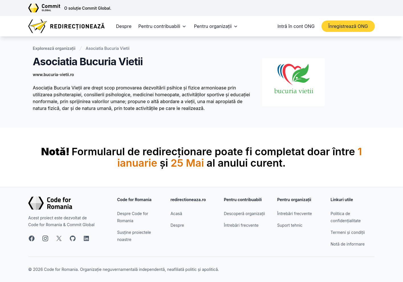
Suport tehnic (290, 225)
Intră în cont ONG (296, 26)
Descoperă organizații (244, 213)
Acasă (176, 213)
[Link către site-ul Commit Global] (46, 8)
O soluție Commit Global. (87, 8)
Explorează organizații (54, 48)
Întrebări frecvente (241, 225)
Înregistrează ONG (348, 26)
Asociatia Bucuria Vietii (108, 48)
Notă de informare (348, 244)
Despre (123, 26)
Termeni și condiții (348, 232)
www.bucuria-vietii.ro (53, 74)
